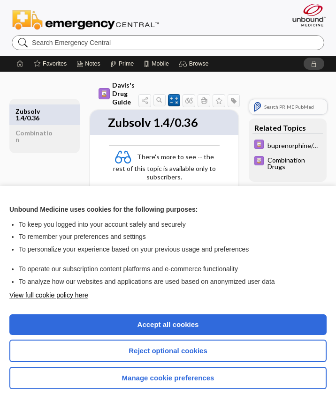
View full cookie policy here (48, 295)
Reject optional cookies (168, 351)
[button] (195, 64)
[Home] (20, 64)
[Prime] (122, 64)
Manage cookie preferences (168, 378)
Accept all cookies (168, 324)
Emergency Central (86, 19)
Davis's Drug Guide (117, 93)
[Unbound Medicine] (306, 15)
